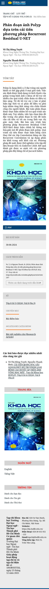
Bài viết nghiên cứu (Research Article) (21, 335)
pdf (9, 227)
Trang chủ (9, 13)
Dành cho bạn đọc (12, 493)
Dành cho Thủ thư (13, 502)
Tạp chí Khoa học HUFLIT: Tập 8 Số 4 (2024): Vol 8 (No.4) (25, 375)
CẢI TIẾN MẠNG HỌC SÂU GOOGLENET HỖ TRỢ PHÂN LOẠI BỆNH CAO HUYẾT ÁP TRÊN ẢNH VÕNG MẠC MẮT (25, 368)
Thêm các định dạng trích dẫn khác (24, 282)
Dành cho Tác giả (12, 498)
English (8, 469)
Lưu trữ (20, 13)
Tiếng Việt (9, 473)
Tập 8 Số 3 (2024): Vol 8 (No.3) (17, 16)
